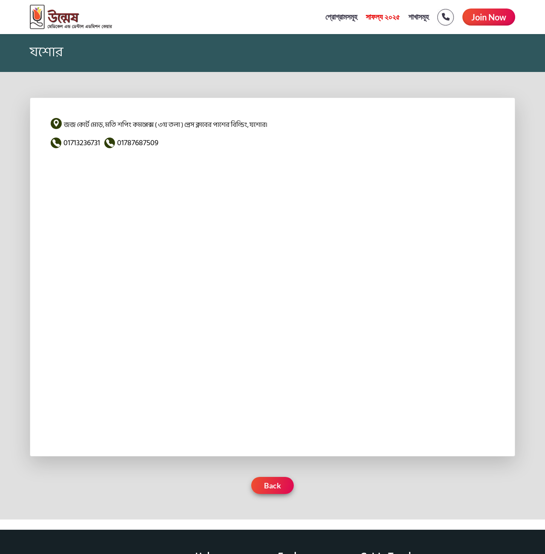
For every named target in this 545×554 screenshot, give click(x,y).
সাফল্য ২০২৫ (383, 17)
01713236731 (81, 143)
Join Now (488, 17)
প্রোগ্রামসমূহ (341, 17)
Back (272, 485)
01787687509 (137, 143)
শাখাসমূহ (418, 17)
